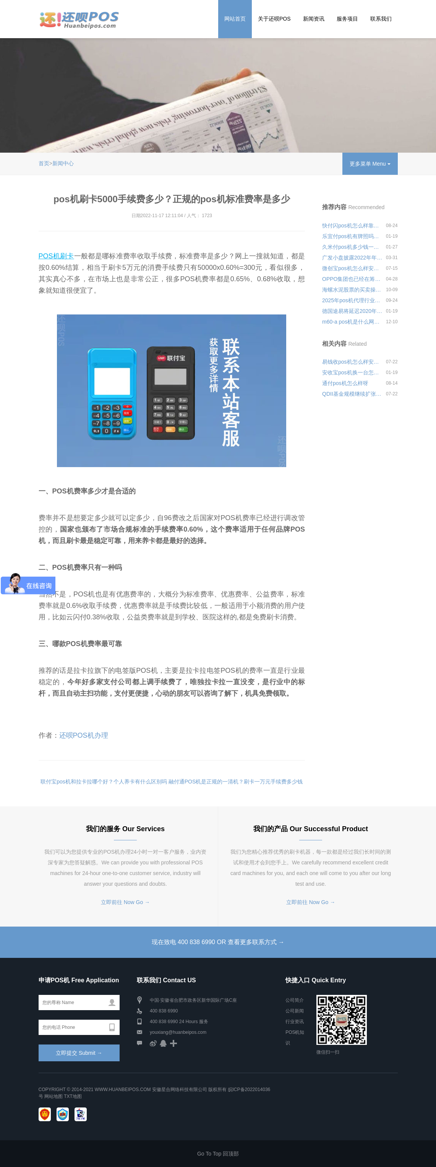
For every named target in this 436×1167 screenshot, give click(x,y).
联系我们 (381, 19)
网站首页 (235, 19)
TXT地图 (73, 1096)
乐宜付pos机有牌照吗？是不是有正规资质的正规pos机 (352, 236)
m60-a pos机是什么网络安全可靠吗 (352, 322)
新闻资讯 (313, 19)
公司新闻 (294, 1011)
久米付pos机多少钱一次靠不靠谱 (352, 247)
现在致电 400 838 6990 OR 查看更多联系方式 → (218, 942)
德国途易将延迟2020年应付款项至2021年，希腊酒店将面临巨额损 (352, 311)
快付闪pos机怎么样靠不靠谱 (352, 225)
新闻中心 (63, 163)
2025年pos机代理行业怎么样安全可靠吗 (352, 300)
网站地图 (53, 1096)
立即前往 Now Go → (125, 902)
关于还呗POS (274, 19)
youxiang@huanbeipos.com (178, 1032)
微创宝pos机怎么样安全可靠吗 (352, 268)
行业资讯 (294, 1021)
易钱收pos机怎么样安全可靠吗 (352, 362)
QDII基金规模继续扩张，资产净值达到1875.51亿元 (352, 394)
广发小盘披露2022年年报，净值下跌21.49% (352, 258)
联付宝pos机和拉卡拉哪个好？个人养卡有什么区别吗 (104, 782)
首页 (44, 163)
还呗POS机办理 (83, 735)
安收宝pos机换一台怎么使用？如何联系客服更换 (352, 372)
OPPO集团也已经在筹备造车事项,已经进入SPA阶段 (352, 279)
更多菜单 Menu (370, 164)
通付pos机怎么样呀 (345, 383)
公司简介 (294, 1000)
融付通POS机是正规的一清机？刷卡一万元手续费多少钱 (236, 782)
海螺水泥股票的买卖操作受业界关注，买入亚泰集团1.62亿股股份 (352, 290)
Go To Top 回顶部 (218, 1154)
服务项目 (347, 19)
